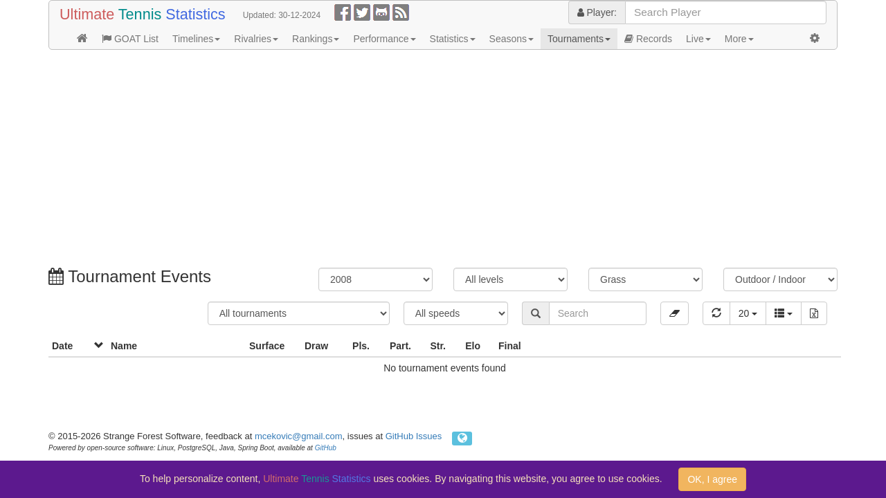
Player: (597, 12)
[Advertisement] (443, 160)
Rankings (315, 38)
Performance (384, 38)
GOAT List (130, 38)
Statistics (453, 38)
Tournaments (579, 38)
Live (698, 38)
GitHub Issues (414, 436)
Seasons (511, 38)
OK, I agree (712, 479)
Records (648, 38)
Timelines (196, 38)
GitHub (325, 448)
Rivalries (256, 38)
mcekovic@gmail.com (299, 436)
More (739, 38)
